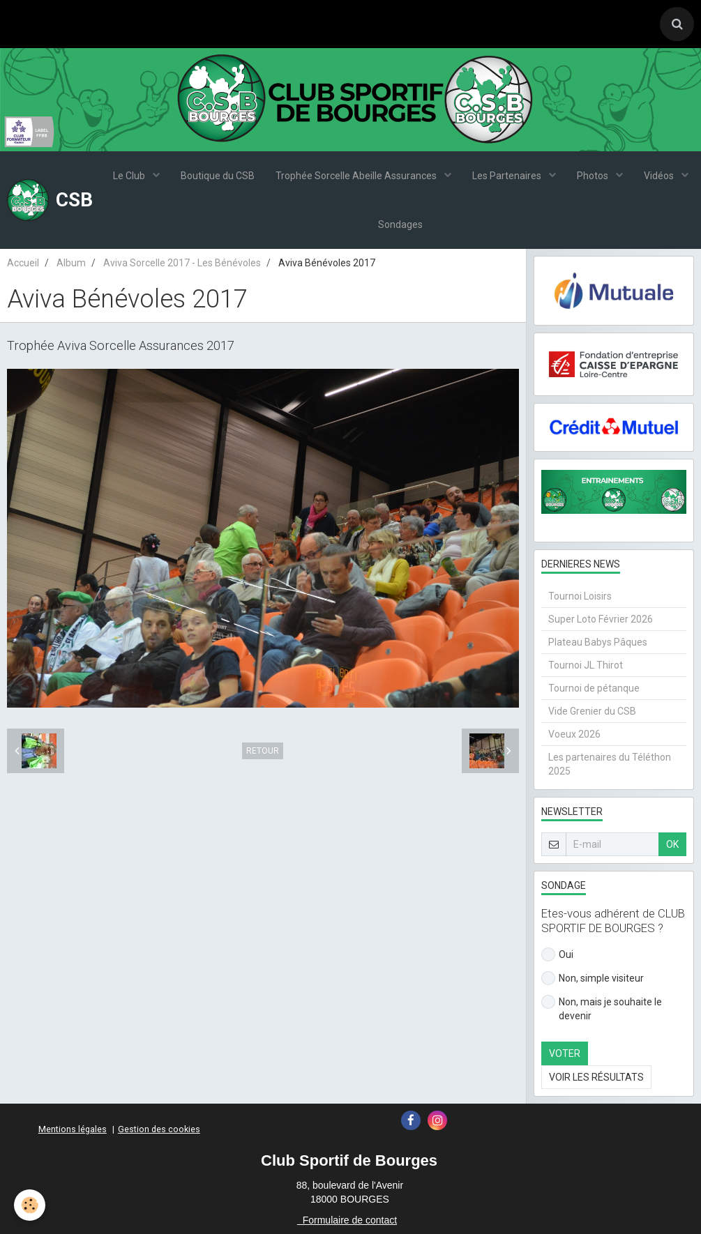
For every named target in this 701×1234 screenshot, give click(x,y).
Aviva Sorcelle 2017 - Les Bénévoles (182, 262)
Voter (564, 1053)
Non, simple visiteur (592, 978)
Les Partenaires (507, 175)
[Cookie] (29, 1205)
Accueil (23, 262)
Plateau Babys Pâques (597, 642)
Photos (593, 175)
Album (71, 262)
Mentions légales (72, 1129)
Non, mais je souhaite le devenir (601, 1008)
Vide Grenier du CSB (592, 711)
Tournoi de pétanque (594, 688)
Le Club (130, 175)
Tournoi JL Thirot (585, 665)
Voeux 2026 (574, 734)
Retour (262, 751)
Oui (557, 954)
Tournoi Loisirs (580, 596)
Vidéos (660, 175)
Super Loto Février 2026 (600, 619)
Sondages (400, 224)
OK (672, 844)
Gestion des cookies (159, 1129)
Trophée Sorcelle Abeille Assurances (357, 175)
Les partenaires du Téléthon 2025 (609, 764)
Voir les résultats (596, 1077)
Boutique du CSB (218, 175)
